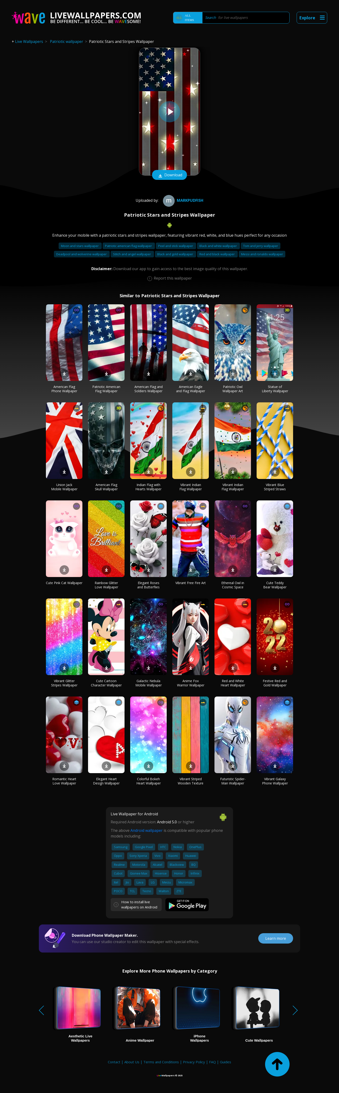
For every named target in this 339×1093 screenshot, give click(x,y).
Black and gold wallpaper (175, 254)
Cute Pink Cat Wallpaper (64, 583)
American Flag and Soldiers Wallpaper (148, 388)
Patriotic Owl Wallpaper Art (232, 388)
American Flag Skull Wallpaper (106, 487)
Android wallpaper (146, 830)
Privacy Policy (194, 1062)
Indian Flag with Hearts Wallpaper (148, 487)
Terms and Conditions (161, 1062)
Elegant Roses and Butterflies (148, 585)
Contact (114, 1062)
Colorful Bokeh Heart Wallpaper (148, 781)
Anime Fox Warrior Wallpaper (190, 683)
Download (169, 175)
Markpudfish (182, 200)
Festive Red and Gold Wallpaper (275, 683)
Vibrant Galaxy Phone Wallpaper (275, 781)
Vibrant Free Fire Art (190, 583)
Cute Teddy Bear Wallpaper (275, 585)
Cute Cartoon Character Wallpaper (106, 683)
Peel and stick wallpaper (176, 246)
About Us (131, 1062)
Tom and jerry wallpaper (260, 246)
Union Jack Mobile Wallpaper (64, 487)
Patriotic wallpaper (66, 41)
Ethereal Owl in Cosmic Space (232, 585)
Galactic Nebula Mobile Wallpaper (148, 683)
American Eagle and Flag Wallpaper (190, 388)
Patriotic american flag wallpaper (129, 246)
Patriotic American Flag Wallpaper (106, 388)
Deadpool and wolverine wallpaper (81, 254)
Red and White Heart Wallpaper (233, 683)
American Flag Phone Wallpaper (64, 388)
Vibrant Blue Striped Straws (275, 487)
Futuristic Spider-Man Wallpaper (233, 781)
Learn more (275, 938)
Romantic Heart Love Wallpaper (64, 781)
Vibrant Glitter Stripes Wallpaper (64, 683)
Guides (225, 1062)
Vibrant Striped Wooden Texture (190, 781)
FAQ (212, 1062)
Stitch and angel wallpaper (132, 254)
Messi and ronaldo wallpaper (262, 254)
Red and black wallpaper (217, 254)
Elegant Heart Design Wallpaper (106, 781)
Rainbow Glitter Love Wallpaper (106, 585)
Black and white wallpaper (218, 246)
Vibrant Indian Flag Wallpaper (190, 487)
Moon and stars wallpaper (80, 246)
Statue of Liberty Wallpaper (275, 388)
